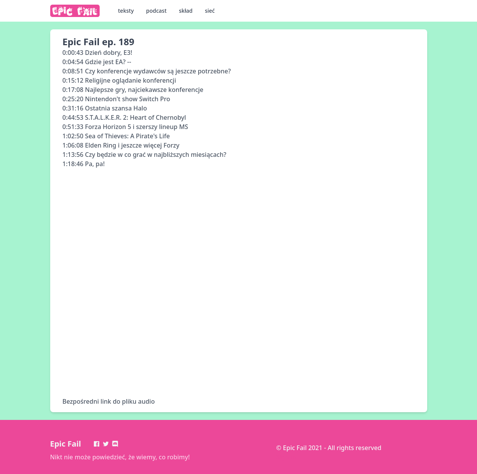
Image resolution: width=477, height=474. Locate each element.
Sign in (286, 457)
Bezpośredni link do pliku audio (109, 401)
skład (185, 10)
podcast (156, 10)
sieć (210, 10)
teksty (126, 10)
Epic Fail (65, 443)
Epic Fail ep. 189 (98, 41)
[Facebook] (96, 444)
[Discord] (115, 444)
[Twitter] (106, 444)
